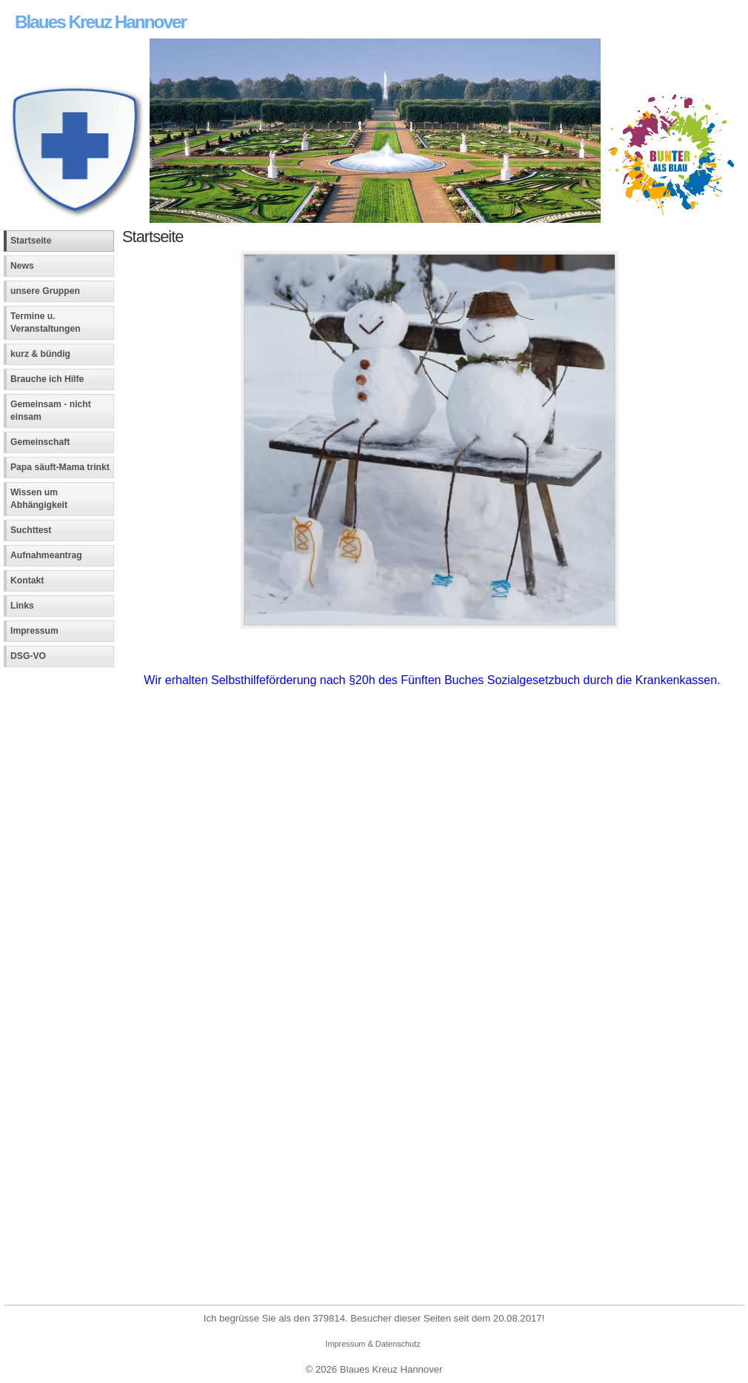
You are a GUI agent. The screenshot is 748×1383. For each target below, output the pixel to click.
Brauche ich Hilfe (47, 379)
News (22, 266)
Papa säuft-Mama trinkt (60, 467)
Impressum (34, 631)
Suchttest (30, 530)
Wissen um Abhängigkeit (38, 498)
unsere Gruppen (45, 291)
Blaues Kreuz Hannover (100, 22)
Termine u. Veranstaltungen (45, 322)
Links (22, 605)
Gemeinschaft (40, 442)
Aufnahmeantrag (46, 555)
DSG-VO (28, 656)
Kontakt (27, 580)
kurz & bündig (40, 354)
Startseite (30, 240)
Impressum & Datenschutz (372, 1343)
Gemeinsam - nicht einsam (50, 410)
